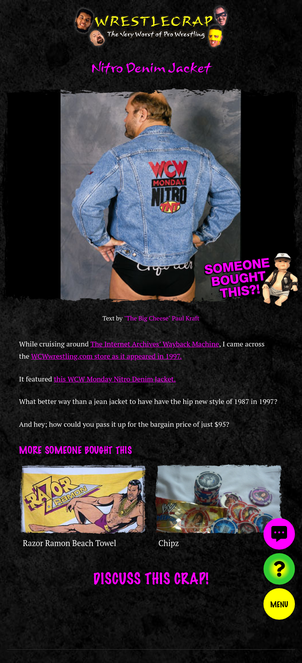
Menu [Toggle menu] (279, 604)
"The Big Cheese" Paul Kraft (161, 318)
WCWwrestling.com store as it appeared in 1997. (106, 356)
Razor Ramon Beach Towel (69, 543)
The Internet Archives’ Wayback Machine (154, 343)
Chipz (168, 543)
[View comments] (279, 534)
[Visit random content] (279, 569)
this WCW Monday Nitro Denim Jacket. (115, 378)
